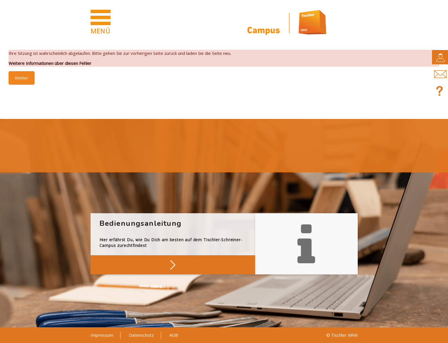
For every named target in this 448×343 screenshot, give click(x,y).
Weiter (21, 78)
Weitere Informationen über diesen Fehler (50, 63)
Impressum (102, 335)
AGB (173, 335)
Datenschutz (141, 335)
